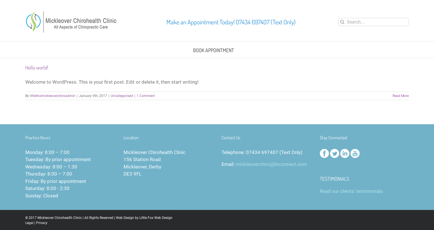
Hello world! (36, 67)
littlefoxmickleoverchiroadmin (52, 96)
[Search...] (373, 22)
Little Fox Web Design (155, 218)
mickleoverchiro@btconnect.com (271, 164)
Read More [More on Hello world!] (401, 96)
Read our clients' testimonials (351, 191)
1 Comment (146, 96)
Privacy (41, 223)
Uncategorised (122, 96)
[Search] (342, 22)
